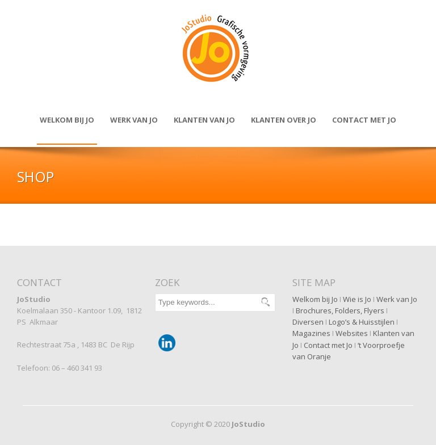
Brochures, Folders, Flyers (340, 310)
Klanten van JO (204, 120)
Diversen (308, 322)
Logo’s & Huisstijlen (362, 322)
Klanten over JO (283, 120)
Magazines (311, 333)
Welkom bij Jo (67, 120)
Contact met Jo (328, 345)
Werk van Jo (134, 120)
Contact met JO (364, 120)
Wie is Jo (357, 299)
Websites (352, 333)
